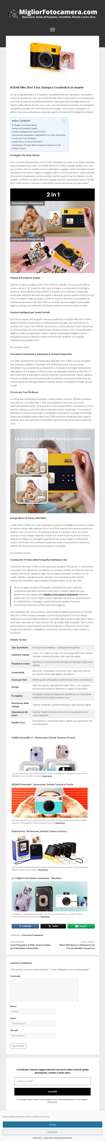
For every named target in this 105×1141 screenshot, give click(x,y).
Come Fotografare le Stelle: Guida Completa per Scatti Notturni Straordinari (30, 946)
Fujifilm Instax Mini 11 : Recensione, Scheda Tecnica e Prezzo (43, 737)
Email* (13, 1018)
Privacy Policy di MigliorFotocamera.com (57, 1138)
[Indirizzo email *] (52, 1081)
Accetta (52, 1124)
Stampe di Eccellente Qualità (24, 128)
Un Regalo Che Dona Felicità (24, 125)
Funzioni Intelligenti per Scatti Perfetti (28, 132)
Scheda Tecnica (19, 148)
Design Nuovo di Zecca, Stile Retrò (27, 142)
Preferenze (52, 1132)
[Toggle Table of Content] (63, 121)
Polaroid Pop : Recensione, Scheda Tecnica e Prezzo (39, 831)
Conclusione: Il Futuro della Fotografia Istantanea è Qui (36, 145)
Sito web (14, 1030)
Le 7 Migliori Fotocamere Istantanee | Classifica (36, 878)
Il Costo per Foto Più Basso (24, 138)
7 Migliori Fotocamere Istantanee (60, 594)
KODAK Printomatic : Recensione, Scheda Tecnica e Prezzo (42, 784)
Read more (47, 776)
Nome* (13, 1006)
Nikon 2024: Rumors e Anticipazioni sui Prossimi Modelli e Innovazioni (77, 946)
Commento (15, 976)
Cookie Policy (37, 1138)
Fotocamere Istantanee (32, 935)
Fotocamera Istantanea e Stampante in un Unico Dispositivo (39, 135)
